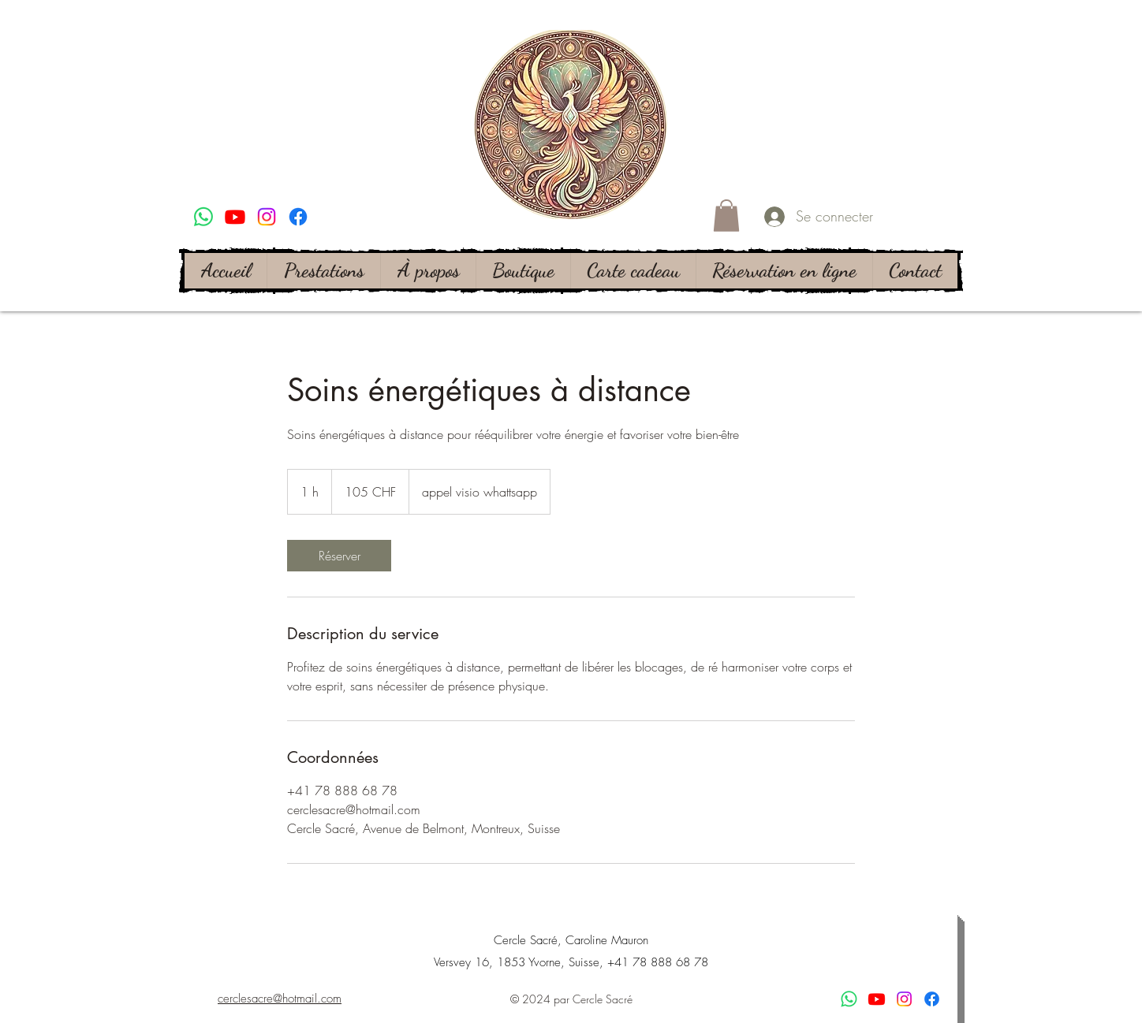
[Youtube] (235, 217)
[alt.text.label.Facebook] (298, 217)
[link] (339, 555)
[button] (726, 215)
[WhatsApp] (203, 217)
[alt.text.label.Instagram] (266, 217)
